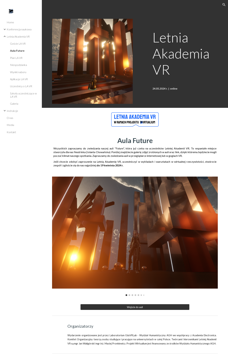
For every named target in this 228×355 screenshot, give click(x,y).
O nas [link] (10, 117)
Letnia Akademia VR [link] (18, 36)
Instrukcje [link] (12, 110)
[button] (224, 5)
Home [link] (10, 22)
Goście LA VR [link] (18, 43)
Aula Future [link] (17, 50)
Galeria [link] (14, 103)
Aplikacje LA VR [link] (19, 79)
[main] (184, 49)
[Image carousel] (135, 236)
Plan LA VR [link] (16, 57)
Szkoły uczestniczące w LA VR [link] (23, 95)
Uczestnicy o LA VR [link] (21, 86)
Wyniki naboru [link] (18, 72)
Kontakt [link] (11, 132)
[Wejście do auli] (135, 307)
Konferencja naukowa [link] (19, 29)
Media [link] (10, 124)
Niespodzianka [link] (18, 64)
